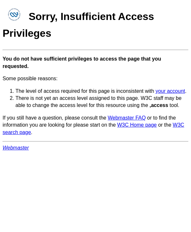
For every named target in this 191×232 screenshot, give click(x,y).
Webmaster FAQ (127, 118)
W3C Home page (137, 125)
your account (170, 91)
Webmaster (16, 147)
